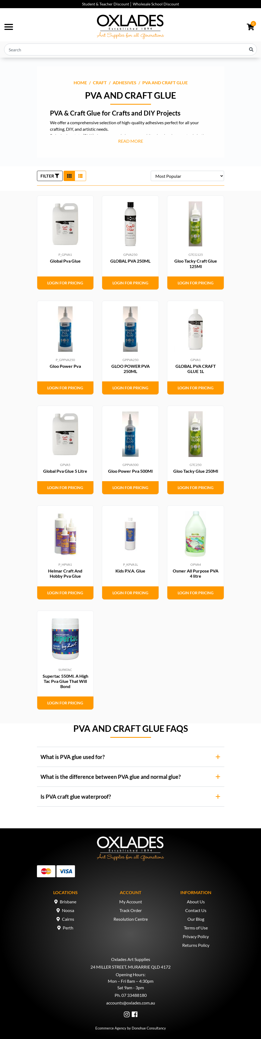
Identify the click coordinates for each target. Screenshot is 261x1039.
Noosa (68, 910)
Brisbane (68, 901)
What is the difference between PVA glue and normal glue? (110, 776)
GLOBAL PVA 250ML (130, 260)
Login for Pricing (65, 283)
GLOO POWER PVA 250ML (130, 368)
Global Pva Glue (65, 260)
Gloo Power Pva (65, 366)
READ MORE (130, 141)
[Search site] (251, 49)
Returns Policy (195, 945)
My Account (130, 901)
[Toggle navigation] (9, 27)
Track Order (131, 910)
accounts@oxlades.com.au (130, 1002)
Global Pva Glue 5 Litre (65, 471)
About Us (196, 901)
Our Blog (195, 919)
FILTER (49, 175)
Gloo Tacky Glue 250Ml (195, 471)
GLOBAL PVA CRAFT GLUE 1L (195, 368)
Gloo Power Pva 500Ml (130, 471)
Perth (68, 927)
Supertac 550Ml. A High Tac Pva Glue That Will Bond (65, 681)
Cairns (68, 919)
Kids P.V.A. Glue (130, 570)
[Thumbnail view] (69, 176)
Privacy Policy (196, 936)
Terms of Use (196, 927)
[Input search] (130, 49)
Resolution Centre (131, 919)
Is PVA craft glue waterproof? (75, 796)
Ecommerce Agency (110, 1028)
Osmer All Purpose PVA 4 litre (195, 573)
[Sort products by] (187, 176)
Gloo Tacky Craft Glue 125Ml (195, 263)
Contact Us (195, 910)
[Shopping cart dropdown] (250, 27)
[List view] (80, 176)
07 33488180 (134, 995)
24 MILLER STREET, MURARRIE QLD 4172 (130, 966)
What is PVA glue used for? (72, 757)
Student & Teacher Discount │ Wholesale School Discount (130, 4)
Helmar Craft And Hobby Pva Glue (65, 573)
